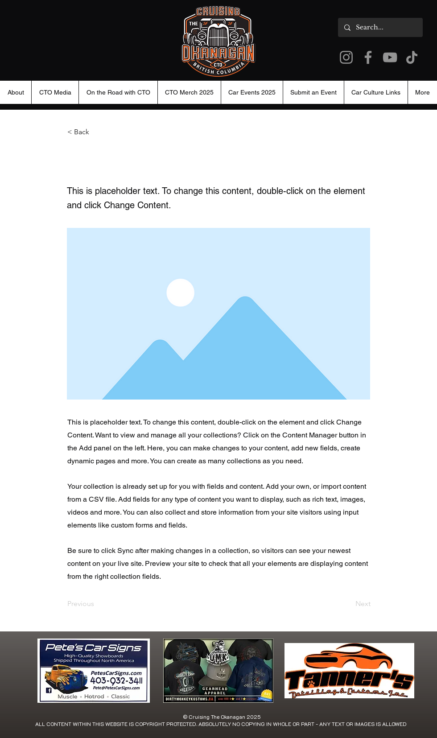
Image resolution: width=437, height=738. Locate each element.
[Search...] (380, 27)
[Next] (348, 604)
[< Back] (96, 132)
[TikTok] (412, 57)
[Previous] (96, 604)
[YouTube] (390, 57)
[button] (252, 92)
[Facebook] (368, 57)
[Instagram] (346, 57)
